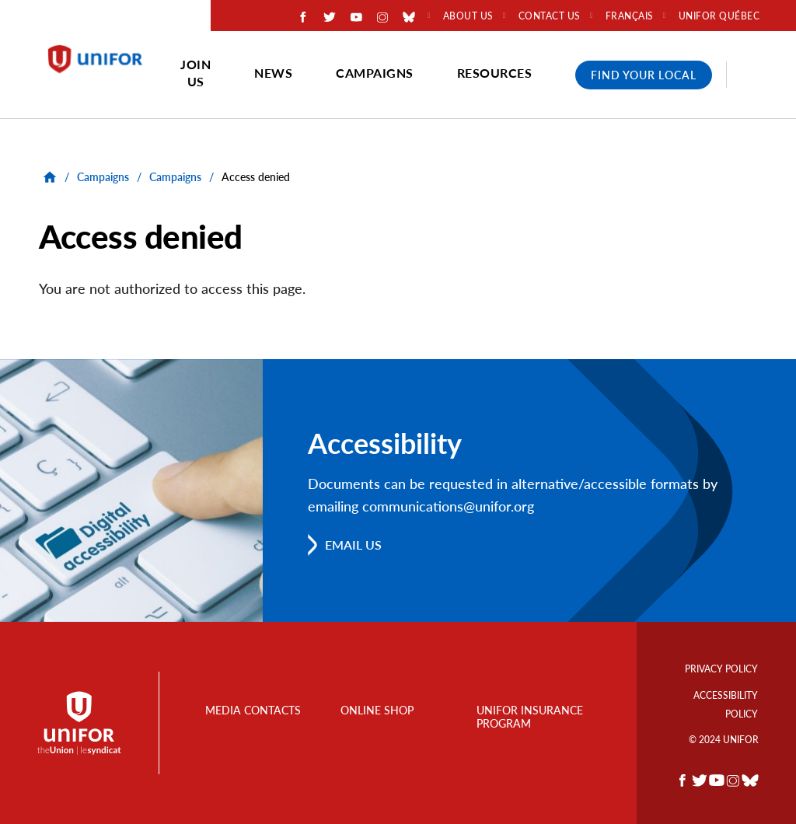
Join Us (195, 73)
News (273, 72)
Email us (353, 544)
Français (630, 16)
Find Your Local (643, 75)
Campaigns (375, 72)
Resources (494, 72)
